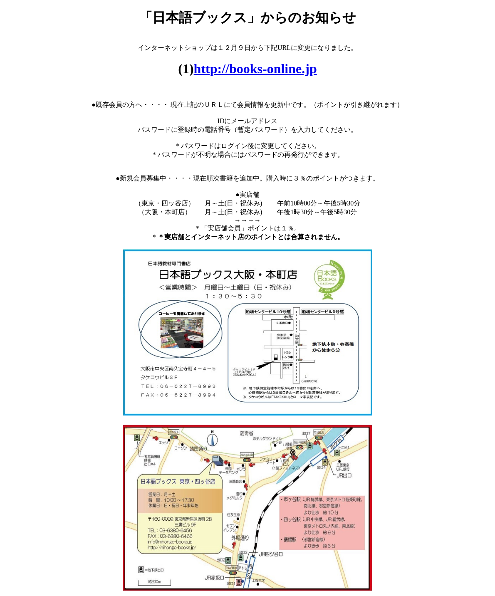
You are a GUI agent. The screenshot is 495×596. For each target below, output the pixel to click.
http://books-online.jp (255, 68)
